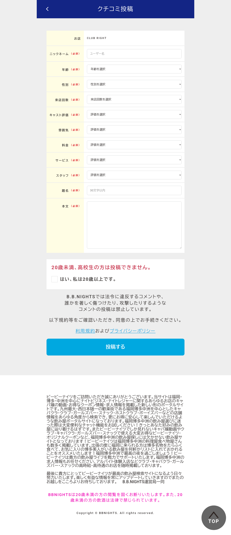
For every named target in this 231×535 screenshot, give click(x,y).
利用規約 (85, 331)
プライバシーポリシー (132, 331)
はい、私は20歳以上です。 (88, 279)
